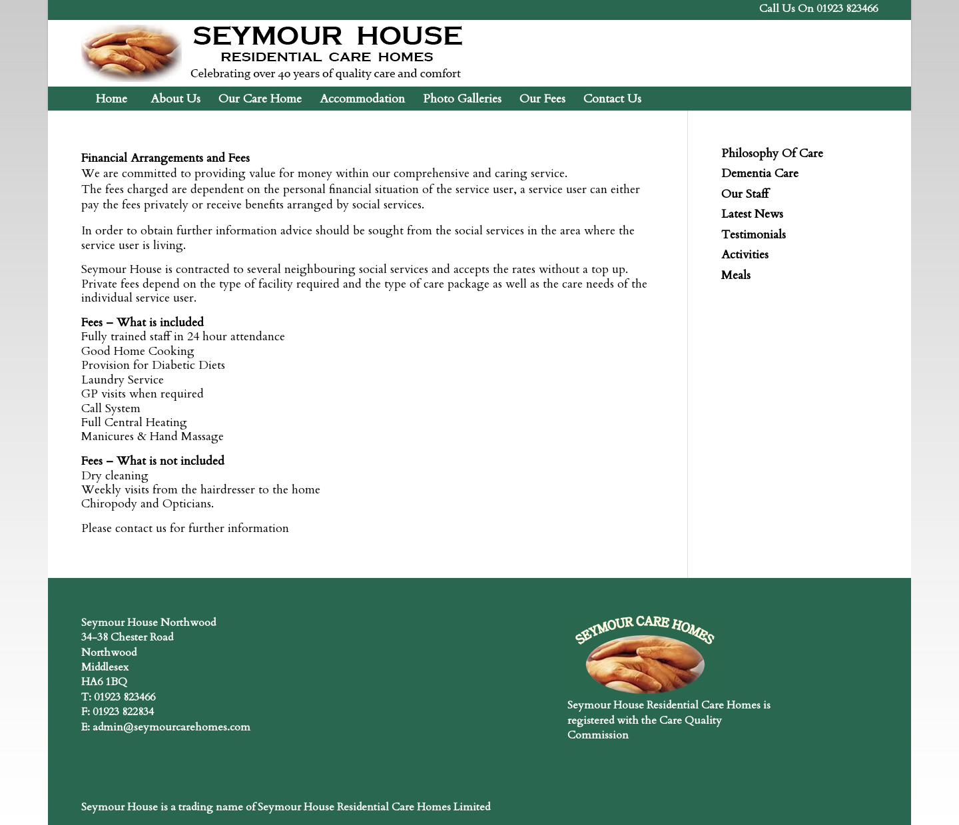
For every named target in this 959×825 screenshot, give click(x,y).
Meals (736, 275)
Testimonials (753, 234)
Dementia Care (760, 173)
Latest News (752, 214)
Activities (745, 254)
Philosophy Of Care (772, 153)
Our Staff (745, 194)
